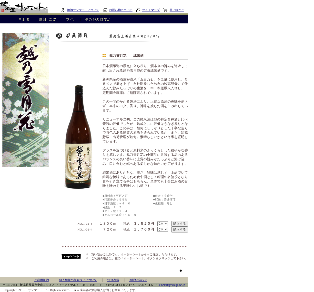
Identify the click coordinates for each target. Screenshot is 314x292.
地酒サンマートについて (80, 10)
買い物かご (173, 10)
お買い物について (117, 10)
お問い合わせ (138, 280)
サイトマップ (148, 10)
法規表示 (113, 280)
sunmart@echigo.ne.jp (172, 285)
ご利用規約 (41, 280)
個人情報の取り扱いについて (78, 280)
